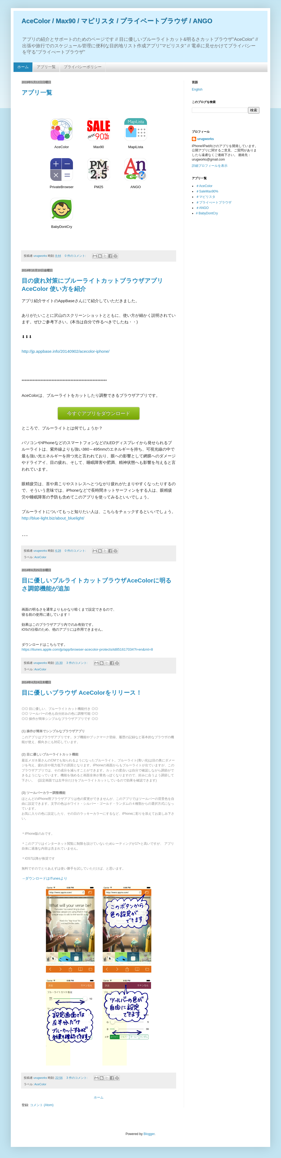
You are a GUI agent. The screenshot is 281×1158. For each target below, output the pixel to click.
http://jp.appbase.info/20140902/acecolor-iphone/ (65, 351)
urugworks (205, 139)
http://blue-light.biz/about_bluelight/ (53, 518)
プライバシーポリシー (83, 67)
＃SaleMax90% (207, 191)
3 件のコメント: (77, 662)
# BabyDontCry (207, 213)
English (197, 89)
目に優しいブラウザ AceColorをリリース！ (82, 692)
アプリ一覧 (46, 67)
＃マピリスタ (205, 197)
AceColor (40, 557)
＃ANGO (202, 208)
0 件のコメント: (76, 255)
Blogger (149, 1134)
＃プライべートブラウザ (214, 202)
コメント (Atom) (41, 1105)
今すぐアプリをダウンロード (98, 413)
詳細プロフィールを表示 (210, 166)
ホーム (23, 67)
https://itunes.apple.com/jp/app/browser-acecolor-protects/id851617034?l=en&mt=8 (87, 649)
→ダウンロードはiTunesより (44, 878)
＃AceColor (204, 186)
